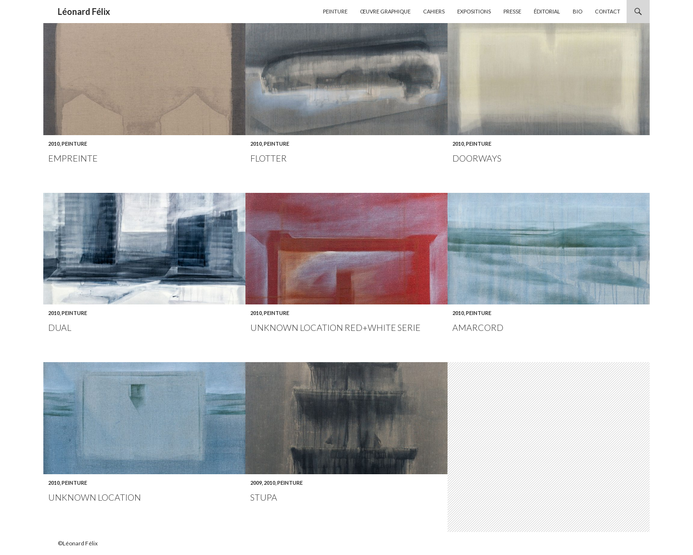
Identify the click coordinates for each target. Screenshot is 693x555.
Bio (577, 11)
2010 (54, 143)
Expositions (474, 11)
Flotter (268, 158)
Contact (607, 11)
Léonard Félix (84, 11)
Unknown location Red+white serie (335, 327)
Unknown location (94, 497)
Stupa (263, 497)
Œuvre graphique (385, 11)
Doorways (476, 158)
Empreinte (73, 158)
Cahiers (434, 11)
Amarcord (477, 327)
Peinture (335, 11)
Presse (512, 11)
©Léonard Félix (78, 543)
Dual (59, 327)
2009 (256, 482)
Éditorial (547, 11)
